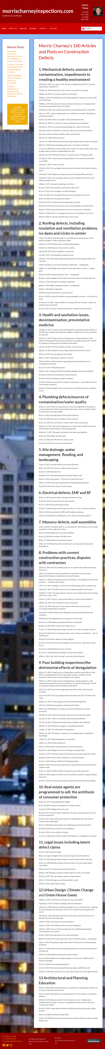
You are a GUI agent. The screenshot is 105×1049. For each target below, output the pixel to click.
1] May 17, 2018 (45, 972)
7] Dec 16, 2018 (45, 419)
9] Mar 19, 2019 (45, 354)
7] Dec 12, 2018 (45, 859)
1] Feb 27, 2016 (45, 781)
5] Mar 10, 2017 (45, 869)
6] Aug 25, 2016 (45, 633)
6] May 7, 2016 (44, 285)
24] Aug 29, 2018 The (47, 123)
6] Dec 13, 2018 (45, 948)
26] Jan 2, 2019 (45, 113)
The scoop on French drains (61, 443)
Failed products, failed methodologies (65, 244)
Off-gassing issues (58, 367)
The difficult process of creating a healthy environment (72, 589)
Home (3, 28)
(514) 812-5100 (10, 1039)
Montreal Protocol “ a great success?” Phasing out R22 (72, 155)
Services (23, 28)
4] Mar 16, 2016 (45, 293)
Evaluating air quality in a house (61, 358)
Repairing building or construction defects (67, 652)
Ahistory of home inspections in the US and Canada (71, 715)
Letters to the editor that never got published (68, 719)
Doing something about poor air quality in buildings (70, 145)
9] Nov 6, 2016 (44, 747)
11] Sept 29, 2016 (45, 612)
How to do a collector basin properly (64, 419)
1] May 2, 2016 (44, 656)
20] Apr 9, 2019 (45, 567)
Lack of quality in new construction (65, 603)
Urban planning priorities (59, 505)
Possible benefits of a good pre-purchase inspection (70, 771)
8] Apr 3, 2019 (44, 415)
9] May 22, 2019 (45, 407)
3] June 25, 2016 (45, 649)
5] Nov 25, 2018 (45, 954)
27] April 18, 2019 (45, 110)
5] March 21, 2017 (45, 426)
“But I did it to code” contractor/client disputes (67, 656)
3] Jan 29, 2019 (44, 1008)
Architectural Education (60, 1015)
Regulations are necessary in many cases (67, 618)
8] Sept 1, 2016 (44, 278)
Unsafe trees (56, 472)
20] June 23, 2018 (45, 138)
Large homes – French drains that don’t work (66, 479)
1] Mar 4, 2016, (44, 884)
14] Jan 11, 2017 (45, 599)
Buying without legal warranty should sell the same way (71, 859)
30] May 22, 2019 (45, 94)
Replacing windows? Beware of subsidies (66, 622)
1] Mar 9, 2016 (44, 217)
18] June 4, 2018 (45, 709)
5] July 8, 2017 (44, 819)
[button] (17, 114)
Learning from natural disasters (62, 922)
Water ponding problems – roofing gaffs (64, 285)
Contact (43, 28)
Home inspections (58, 743)
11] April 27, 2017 (45, 178)
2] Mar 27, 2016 (45, 213)
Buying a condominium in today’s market (65, 805)
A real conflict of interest (59, 832)
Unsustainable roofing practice (62, 255)
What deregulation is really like (63, 739)
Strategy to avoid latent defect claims (64, 880)
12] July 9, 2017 (45, 259)
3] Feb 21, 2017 (45, 876)
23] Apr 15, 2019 (45, 681)
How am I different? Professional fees (64, 761)
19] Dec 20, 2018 (45, 573)
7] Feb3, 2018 (44, 361)
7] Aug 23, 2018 (45, 809)
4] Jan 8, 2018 (44, 958)
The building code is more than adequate (66, 925)
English (87, 28)
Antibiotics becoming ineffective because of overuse (71, 350)
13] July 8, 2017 (45, 168)
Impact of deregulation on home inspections (66, 747)
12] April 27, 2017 (45, 174)
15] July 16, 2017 (45, 722)
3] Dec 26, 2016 (45, 436)
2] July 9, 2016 (44, 832)
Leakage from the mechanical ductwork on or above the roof (72, 278)
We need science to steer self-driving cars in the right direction (74, 972)
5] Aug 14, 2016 (45, 202)
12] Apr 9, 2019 (45, 922)
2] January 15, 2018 (47, 302)
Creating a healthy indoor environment (65, 134)
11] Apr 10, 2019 (45, 347)
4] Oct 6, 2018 (44, 505)
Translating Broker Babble (60, 802)
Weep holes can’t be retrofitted (62, 533)
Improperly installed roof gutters (62, 282)
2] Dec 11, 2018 (45, 1015)
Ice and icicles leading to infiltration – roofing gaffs (69, 265)
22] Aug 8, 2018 (45, 130)
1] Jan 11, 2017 (44, 309)
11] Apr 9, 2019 (45, 925)
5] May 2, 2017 (44, 371)
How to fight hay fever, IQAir (61, 354)
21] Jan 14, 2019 (45, 695)
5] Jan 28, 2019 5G (46, 501)
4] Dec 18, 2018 (45, 533)
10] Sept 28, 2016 (45, 618)
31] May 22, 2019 (45, 90)
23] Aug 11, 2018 (45, 127)
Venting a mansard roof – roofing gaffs (65, 274)
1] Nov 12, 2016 (45, 544)
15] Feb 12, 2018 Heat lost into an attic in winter (57, 248)
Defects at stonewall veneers (61, 540)
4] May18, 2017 (45, 475)
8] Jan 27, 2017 (44, 191)
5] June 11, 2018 (45, 472)
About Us (13, 28)
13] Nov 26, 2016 (45, 603)
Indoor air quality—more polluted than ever (68, 120)
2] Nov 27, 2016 (45, 483)
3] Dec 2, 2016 (44, 479)
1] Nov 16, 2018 (45, 1018)
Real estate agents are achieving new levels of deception (70, 825)
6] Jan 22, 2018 (44, 423)
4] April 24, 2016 (45, 206)
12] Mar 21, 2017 (45, 733)
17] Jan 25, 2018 (45, 149)
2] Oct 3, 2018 (44, 968)
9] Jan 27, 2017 (44, 188)
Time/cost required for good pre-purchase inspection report (73, 754)
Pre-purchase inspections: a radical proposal (67, 758)
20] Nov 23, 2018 (45, 702)
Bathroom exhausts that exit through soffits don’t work (72, 174)
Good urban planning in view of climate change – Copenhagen (74, 939)
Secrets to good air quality (60, 199)
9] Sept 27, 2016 (45, 622)
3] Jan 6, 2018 (44, 296)
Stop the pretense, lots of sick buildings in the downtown (72, 206)
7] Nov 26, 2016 (45, 195)
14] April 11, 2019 (45, 907)
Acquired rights (55, 852)
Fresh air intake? (58, 165)
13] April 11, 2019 (45, 916)
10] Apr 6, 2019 (45, 929)
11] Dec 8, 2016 (45, 265)
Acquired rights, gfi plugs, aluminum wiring (65, 497)
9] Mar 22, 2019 (45, 802)
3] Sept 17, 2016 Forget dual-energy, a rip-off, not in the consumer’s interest (67, 508)
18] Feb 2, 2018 (45, 145)
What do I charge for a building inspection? (68, 726)
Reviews (33, 28)
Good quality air (58, 138)
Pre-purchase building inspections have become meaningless (73, 781)
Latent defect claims (57, 884)
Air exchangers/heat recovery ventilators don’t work (70, 195)
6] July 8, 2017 (44, 813)
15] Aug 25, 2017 (45, 158)
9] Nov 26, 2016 (45, 274)
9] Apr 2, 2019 (44, 852)
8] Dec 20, (43, 856)
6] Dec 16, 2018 (45, 468)
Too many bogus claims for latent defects (66, 876)
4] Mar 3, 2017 (44, 873)
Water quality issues (58, 436)
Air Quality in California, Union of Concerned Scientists (71, 130)
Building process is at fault (61, 649)
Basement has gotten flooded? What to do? (66, 475)
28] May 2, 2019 (45, 104)
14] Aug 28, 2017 (45, 251)
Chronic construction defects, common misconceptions (71, 599)
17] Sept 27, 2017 (45, 715)
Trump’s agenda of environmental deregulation (69, 702)
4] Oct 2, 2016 (44, 825)
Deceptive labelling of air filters (62, 184)
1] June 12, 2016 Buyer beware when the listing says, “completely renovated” (68, 836)
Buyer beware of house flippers (62, 639)
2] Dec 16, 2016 (45, 440)
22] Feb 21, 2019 (45, 689)
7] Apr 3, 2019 (44, 464)
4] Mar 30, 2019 (45, 1000)
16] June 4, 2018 (45, 244)
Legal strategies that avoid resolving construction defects (68, 856)
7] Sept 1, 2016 (44, 282)
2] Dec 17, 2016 (45, 880)
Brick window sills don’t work (60, 536)
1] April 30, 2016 (45, 443)
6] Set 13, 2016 (44, 199)
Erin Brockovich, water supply (62, 440)
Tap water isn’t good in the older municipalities (69, 432)
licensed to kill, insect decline (64, 501)
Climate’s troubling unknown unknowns (67, 903)
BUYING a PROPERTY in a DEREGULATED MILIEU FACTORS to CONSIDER (15, 91)
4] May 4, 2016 (44, 765)
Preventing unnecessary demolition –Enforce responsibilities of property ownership (14, 56)
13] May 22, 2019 (45, 330)
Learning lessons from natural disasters (64, 415)
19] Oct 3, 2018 (45, 705)
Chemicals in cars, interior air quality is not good (70, 90)
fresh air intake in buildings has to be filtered (71, 123)
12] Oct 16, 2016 (45, 606)
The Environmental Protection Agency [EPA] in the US (70, 968)
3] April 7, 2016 (44, 210)
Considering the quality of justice (63, 869)
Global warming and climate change (64, 954)
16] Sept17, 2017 (45, 589)
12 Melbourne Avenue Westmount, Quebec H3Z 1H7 (38, 1041)
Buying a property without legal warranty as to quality (70, 873)
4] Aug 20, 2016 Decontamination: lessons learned (58, 375)
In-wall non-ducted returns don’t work (64, 217)
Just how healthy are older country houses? (68, 347)
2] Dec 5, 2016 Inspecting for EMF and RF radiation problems (61, 512)
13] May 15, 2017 (45, 729)
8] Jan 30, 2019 (44, 805)
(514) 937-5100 (10, 1036)
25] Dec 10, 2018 (45, 120)
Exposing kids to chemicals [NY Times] (65, 705)
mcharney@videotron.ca (13, 1041)
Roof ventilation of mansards (62, 251)
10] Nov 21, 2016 (45, 743)
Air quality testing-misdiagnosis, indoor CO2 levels (71, 127)
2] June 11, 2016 (45, 652)
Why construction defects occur (63, 626)
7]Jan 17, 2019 (44, 942)
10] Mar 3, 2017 (45, 184)
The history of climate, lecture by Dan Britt (67, 900)
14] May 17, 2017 (45, 726)
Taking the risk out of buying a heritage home (67, 750)
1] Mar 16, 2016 (45, 516)
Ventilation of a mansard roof (61, 293)
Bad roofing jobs (56, 289)
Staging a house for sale (59, 809)
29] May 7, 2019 (45, 98)
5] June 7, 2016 (44, 761)
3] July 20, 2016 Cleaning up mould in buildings (56, 378)
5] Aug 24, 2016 (45, 639)
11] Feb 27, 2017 (45, 739)
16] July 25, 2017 (45, 719)
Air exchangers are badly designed (63, 191)
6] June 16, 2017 (45, 367)
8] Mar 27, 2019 (45, 939)
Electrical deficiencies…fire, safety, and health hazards (70, 516)
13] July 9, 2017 (45, 255)
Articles (53, 28)
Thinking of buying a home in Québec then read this (71, 722)
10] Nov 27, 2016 (45, 268)
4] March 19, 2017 (45, 432)
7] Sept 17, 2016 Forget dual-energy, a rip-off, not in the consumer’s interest (67, 629)
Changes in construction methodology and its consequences (74, 586)
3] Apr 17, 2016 (45, 771)
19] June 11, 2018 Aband (48, 141)
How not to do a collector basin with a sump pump (69, 423)
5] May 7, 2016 (44, 289)
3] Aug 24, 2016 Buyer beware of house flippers (57, 829)
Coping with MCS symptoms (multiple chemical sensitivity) (71, 371)
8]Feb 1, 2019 (44, 358)
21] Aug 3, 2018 (45, 134)
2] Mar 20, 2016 (45, 774)
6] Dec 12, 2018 (45, 863)
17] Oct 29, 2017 (45, 586)
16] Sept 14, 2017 (45, 155)
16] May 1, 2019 (45, 900)
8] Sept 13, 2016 (45, 750)
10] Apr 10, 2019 (45, 350)
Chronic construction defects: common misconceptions (71, 309)
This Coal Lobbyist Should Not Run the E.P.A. (68, 695)
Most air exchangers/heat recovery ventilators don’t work (72, 213)
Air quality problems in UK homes (64, 94)
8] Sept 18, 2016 (45, 626)
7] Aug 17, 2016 (45, 754)
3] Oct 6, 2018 (44, 964)
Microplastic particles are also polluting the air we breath (73, 110)
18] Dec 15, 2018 (45, 580)
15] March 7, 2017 (45, 593)
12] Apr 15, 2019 (45, 338)
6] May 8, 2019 (44, 988)
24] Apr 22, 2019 (45, 672)
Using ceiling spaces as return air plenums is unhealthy (70, 210)
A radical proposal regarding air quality (65, 202)
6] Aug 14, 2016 (45, 758)
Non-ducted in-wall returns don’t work (64, 188)
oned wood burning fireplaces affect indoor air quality (77, 141)
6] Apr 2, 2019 (44, 497)
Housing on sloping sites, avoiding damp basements (70, 483)
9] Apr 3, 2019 (44, 935)
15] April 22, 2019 (45, 903)
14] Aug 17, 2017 (45, 165)
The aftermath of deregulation (63, 729)
